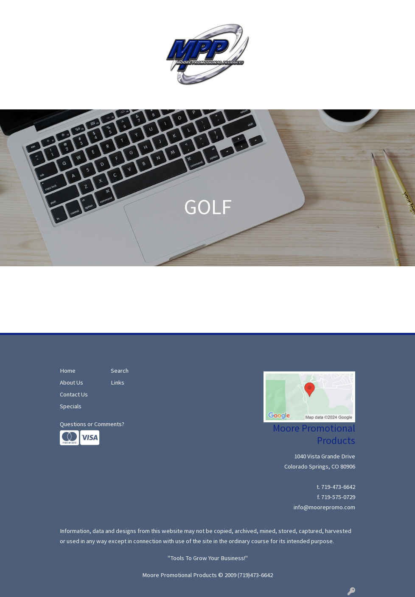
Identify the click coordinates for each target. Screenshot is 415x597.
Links (117, 382)
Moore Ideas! (137, 9)
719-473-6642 (338, 487)
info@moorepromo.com (324, 507)
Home (17, 9)
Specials (101, 9)
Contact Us (178, 9)
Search (74, 9)
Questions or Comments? (92, 424)
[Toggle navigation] (13, 100)
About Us (45, 9)
